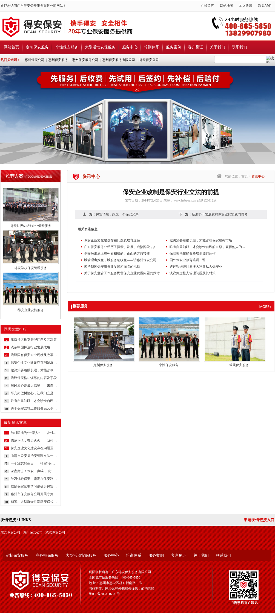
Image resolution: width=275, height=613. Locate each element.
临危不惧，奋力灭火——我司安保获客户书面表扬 (34, 440)
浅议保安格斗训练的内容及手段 (34, 378)
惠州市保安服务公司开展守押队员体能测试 (34, 494)
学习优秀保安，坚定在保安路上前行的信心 (34, 479)
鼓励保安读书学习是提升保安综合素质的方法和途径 (34, 486)
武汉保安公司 (55, 532)
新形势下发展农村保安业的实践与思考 (220, 214)
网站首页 (11, 47)
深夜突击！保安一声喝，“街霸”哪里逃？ (34, 471)
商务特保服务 (47, 555)
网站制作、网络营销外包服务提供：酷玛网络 (121, 588)
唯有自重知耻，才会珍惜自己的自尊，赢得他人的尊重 (34, 401)
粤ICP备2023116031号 (104, 594)
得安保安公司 (149, 60)
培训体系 (151, 47)
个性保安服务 (66, 47)
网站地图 (226, 6)
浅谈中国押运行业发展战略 (30, 347)
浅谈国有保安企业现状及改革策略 (34, 355)
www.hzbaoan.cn (184, 200)
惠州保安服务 (58, 60)
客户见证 (195, 47)
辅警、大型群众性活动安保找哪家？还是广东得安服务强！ (34, 502)
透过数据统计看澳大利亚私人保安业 (196, 266)
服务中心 (130, 47)
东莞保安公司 (10, 532)
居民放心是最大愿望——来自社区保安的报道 (34, 385)
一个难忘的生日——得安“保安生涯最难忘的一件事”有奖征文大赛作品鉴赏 (34, 463)
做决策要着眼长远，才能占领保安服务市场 (34, 370)
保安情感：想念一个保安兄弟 (117, 214)
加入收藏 (245, 6)
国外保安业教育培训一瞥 (188, 260)
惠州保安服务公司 (85, 60)
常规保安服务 (239, 365)
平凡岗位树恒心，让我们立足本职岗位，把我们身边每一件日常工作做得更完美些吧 (34, 393)
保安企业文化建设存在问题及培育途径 (34, 362)
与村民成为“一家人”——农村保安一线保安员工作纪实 (34, 433)
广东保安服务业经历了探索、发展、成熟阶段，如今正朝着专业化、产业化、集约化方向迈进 (122, 247)
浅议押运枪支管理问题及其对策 (34, 339)
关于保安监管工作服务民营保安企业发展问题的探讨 (34, 408)
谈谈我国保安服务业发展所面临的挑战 (112, 266)
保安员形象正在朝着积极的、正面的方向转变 (117, 253)
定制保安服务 (37, 47)
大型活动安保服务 (100, 47)
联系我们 (264, 6)
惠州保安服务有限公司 (118, 60)
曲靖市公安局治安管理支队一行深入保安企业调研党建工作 (34, 456)
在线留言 (207, 6)
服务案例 (173, 47)
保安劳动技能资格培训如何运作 (193, 253)
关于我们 (217, 47)
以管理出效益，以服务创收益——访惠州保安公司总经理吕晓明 (122, 260)
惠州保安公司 (34, 60)
